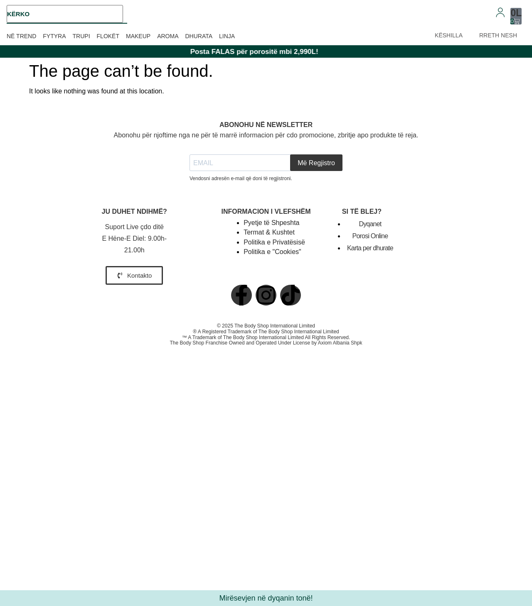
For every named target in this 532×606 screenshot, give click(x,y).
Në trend (21, 36)
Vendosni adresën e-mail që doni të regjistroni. (241, 178)
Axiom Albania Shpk (340, 343)
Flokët (108, 36)
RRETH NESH (498, 35)
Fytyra (54, 36)
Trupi (81, 36)
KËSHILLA (449, 35)
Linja (227, 36)
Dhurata (198, 36)
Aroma (167, 36)
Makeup (138, 36)
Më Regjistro (316, 162)
